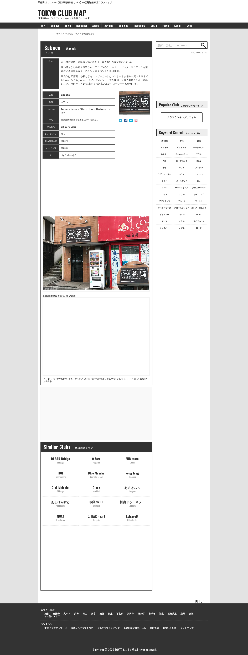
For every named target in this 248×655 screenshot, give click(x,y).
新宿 (93, 613)
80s (198, 181)
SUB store (132, 460)
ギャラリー (164, 215)
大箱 (164, 161)
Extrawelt (132, 518)
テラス (199, 154)
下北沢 (119, 613)
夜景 (199, 141)
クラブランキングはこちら (181, 117)
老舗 (164, 168)
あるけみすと (60, 503)
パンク (199, 215)
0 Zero (96, 460)
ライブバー (164, 228)
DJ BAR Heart (96, 518)
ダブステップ (164, 201)
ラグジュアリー (164, 174)
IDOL (60, 475)
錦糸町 (141, 613)
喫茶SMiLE (96, 503)
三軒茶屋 (172, 613)
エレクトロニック (198, 208)
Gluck (96, 489)
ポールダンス (181, 181)
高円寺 (130, 613)
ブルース (181, 201)
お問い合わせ (169, 628)
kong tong (132, 475)
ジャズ (164, 194)
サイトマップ (187, 628)
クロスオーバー (198, 188)
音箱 (182, 141)
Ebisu (68, 25)
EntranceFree (181, 154)
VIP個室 (164, 141)
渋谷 (46, 613)
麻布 (76, 613)
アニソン (199, 168)
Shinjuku (123, 25)
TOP (43, 25)
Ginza (154, 25)
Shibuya (55, 25)
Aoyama (109, 25)
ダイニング (199, 194)
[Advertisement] (96, 187)
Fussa (165, 25)
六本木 (67, 613)
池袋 (102, 613)
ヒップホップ (181, 161)
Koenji (177, 25)
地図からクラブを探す (82, 628)
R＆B (199, 161)
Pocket (136, 120)
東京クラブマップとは (55, 628)
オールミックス (181, 188)
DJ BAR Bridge (60, 460)
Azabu (95, 25)
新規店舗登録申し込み (134, 628)
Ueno (189, 25)
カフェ (181, 168)
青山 (85, 613)
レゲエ (181, 228)
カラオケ (164, 147)
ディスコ (199, 174)
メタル (181, 221)
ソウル (181, 194)
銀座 (110, 613)
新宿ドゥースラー (132, 503)
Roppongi (81, 25)
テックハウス (199, 147)
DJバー (164, 154)
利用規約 (154, 628)
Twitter (120, 120)
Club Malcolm (60, 489)
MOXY (60, 518)
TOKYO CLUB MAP (62, 12)
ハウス (181, 174)
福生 (161, 613)
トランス (181, 215)
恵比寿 (56, 613)
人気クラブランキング (108, 628)
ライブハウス (199, 221)
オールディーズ (164, 208)
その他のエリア (72, 33)
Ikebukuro (139, 25)
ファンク (199, 201)
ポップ (164, 221)
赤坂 (191, 613)
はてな (131, 120)
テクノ (164, 181)
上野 (182, 613)
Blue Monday (96, 475)
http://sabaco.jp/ (68, 155)
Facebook (125, 120)
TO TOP (199, 600)
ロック (199, 228)
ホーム (59, 33)
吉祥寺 (151, 613)
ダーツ (164, 188)
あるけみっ (132, 489)
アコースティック (181, 208)
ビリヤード (181, 147)
